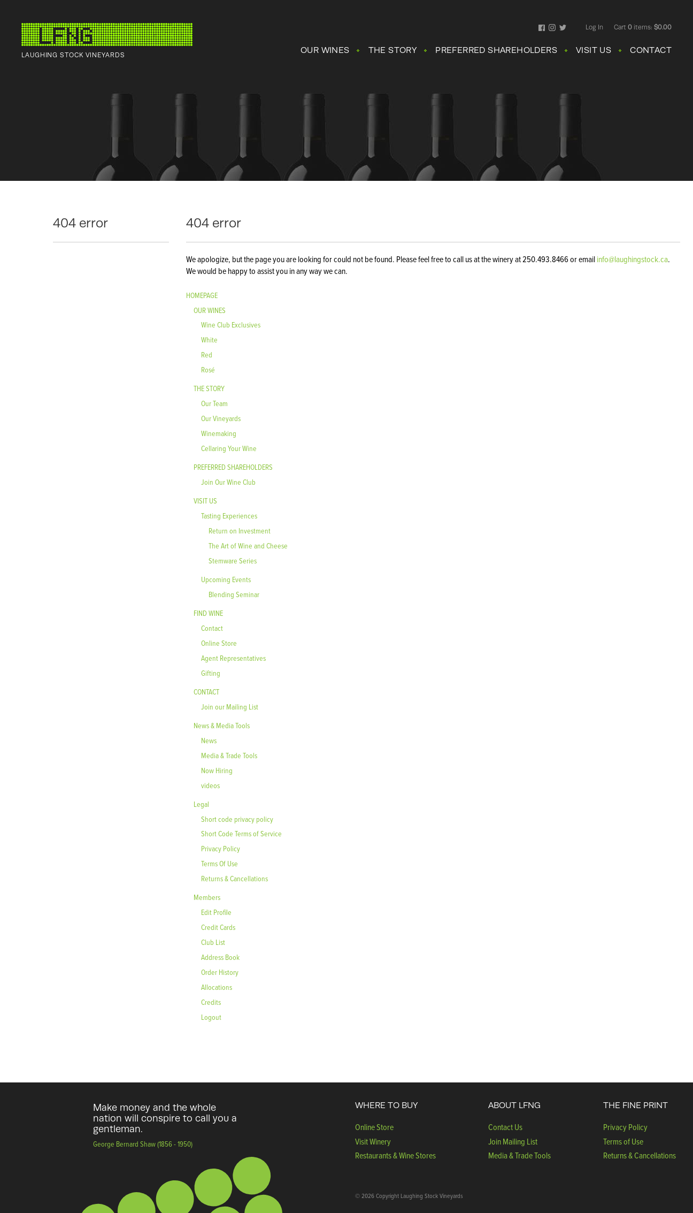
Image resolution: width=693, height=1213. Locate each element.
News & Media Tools (222, 725)
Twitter (562, 28)
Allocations (216, 987)
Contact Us (505, 1127)
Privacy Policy (220, 848)
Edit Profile (216, 912)
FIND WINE (208, 613)
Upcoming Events (226, 579)
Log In (594, 27)
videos (210, 785)
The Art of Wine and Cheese (248, 545)
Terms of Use (623, 1141)
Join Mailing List (512, 1141)
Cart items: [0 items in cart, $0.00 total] (643, 27)
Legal (201, 804)
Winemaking (218, 433)
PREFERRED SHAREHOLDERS (496, 50)
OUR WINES (325, 50)
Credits (211, 1002)
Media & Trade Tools (229, 755)
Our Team (214, 403)
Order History (219, 972)
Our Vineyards (221, 418)
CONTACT (651, 50)
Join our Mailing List (229, 706)
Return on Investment (240, 530)
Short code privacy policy (237, 819)
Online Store (219, 643)
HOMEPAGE (202, 295)
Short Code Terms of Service (241, 833)
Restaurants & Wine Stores (395, 1155)
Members (207, 897)
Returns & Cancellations (234, 878)
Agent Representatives (233, 658)
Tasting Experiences (229, 515)
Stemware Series (233, 560)
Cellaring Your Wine (229, 448)
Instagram (552, 28)
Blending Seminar (234, 594)
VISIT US (593, 50)
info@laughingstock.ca (631, 259)
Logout (211, 1017)
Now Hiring (217, 770)
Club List (213, 942)
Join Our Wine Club (228, 482)
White (209, 339)
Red (206, 354)
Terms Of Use (219, 863)
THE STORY (392, 50)
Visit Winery (373, 1141)
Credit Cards (218, 927)
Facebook (541, 28)
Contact (212, 628)
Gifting (210, 673)
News (209, 740)
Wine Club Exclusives (230, 324)
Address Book (220, 957)
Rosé (208, 369)
